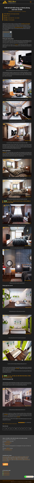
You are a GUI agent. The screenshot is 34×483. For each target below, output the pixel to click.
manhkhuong (24, 11)
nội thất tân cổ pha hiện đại (8, 423)
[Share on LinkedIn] (11, 429)
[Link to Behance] (23, 429)
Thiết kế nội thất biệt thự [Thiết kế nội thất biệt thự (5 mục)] (20, 459)
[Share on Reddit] (18, 429)
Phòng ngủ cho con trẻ (7, 35)
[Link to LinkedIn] (19, 482)
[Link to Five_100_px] (11, 482)
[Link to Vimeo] (28, 482)
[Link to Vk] (29, 482)
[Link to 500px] (20, 429)
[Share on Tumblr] (13, 429)
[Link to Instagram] (25, 429)
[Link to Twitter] (26, 482)
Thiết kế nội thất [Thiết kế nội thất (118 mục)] (14, 459)
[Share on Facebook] (4, 429)
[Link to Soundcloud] (28, 429)
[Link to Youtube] (30, 429)
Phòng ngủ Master (6, 34)
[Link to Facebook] (15, 482)
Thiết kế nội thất (14, 423)
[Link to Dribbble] (14, 482)
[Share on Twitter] (6, 429)
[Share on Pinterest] (8, 429)
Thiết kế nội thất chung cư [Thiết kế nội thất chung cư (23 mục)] (26, 459)
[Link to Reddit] (22, 482)
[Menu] (30, 2)
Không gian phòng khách (7, 33)
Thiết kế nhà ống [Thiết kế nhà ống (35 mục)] (10, 459)
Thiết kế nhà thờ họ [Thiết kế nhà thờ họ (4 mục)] (5, 459)
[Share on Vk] (16, 429)
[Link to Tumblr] (25, 482)
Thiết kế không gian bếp (7, 36)
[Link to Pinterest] (21, 482)
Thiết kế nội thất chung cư (18, 11)
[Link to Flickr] (17, 482)
